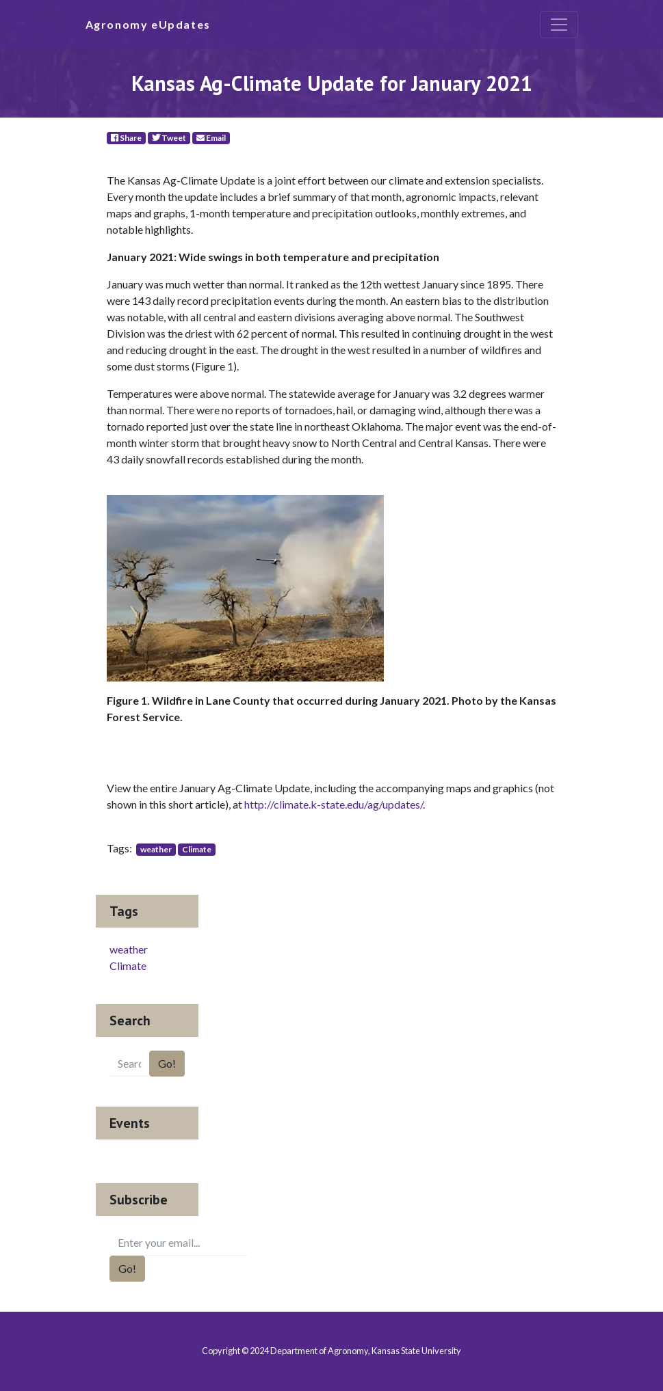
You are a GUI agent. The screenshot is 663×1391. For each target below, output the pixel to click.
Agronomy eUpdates (148, 24)
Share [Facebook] (126, 138)
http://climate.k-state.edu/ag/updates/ (333, 804)
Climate (196, 849)
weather (156, 849)
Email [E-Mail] (211, 138)
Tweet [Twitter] (169, 138)
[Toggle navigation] (559, 24)
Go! (167, 1063)
